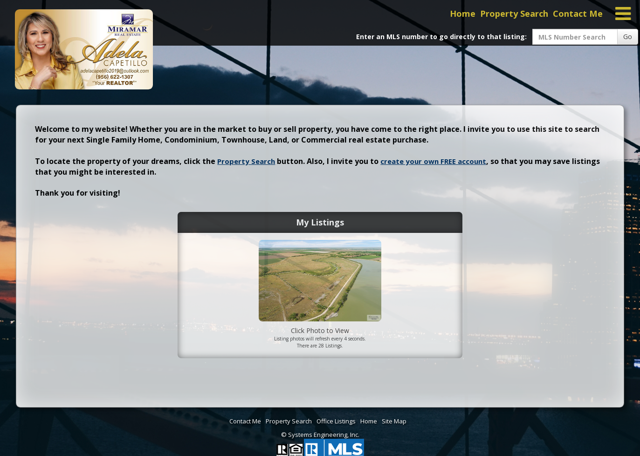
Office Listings (336, 421)
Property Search (514, 13)
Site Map (394, 421)
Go (627, 36)
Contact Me (578, 13)
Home (462, 13)
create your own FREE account (433, 161)
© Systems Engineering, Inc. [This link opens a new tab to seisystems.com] (320, 434)
